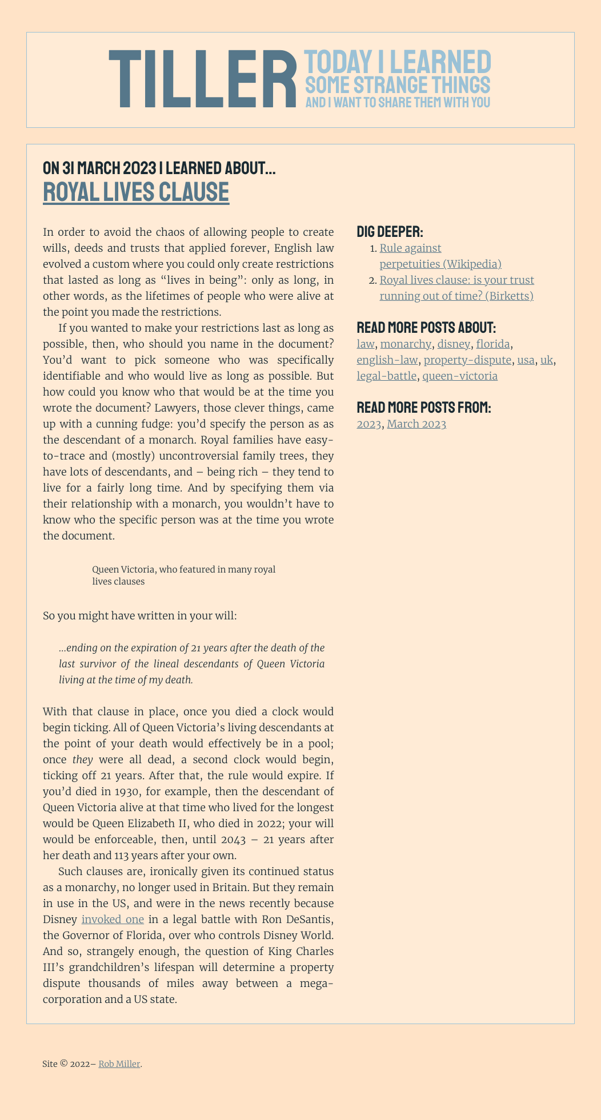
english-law (387, 359)
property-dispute (467, 359)
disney (454, 343)
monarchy (406, 343)
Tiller (204, 81)
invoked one (113, 919)
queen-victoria (460, 375)
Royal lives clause (136, 192)
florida (493, 343)
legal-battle (387, 375)
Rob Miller (119, 1064)
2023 (369, 423)
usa (526, 359)
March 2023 (417, 423)
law (366, 343)
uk (546, 359)
